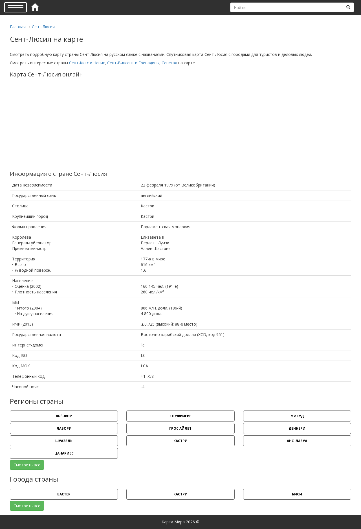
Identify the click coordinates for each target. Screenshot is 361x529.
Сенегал (169, 62)
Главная (18, 26)
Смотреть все (27, 464)
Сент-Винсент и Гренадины (133, 62)
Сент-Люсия (43, 26)
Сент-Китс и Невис (87, 62)
